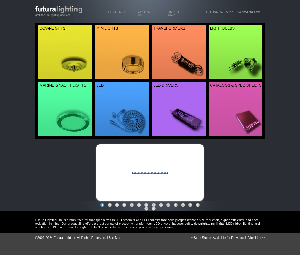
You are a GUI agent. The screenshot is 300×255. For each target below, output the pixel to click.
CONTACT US (145, 13)
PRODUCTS (117, 12)
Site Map (115, 237)
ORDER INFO (173, 13)
